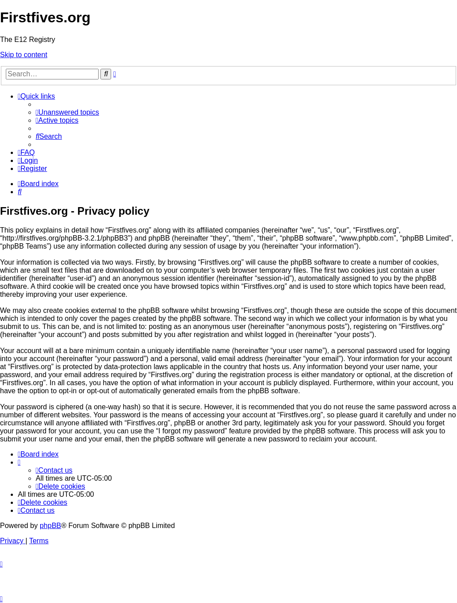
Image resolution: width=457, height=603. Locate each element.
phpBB (50, 525)
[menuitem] (67, 112)
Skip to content (23, 54)
